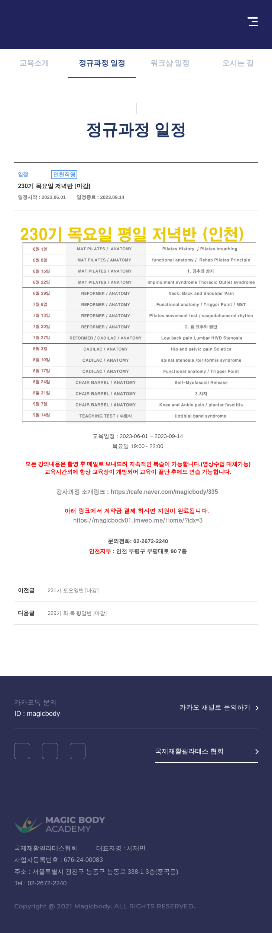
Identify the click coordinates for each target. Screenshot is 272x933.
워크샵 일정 (170, 64)
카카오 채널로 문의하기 (214, 707)
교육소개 (34, 64)
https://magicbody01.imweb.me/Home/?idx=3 (138, 520)
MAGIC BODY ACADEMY (55, 24)
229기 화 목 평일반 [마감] (77, 613)
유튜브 (50, 751)
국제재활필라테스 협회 (189, 751)
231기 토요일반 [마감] (73, 590)
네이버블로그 (77, 751)
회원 (225, 24)
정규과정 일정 (102, 64)
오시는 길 (238, 64)
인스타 (22, 751)
